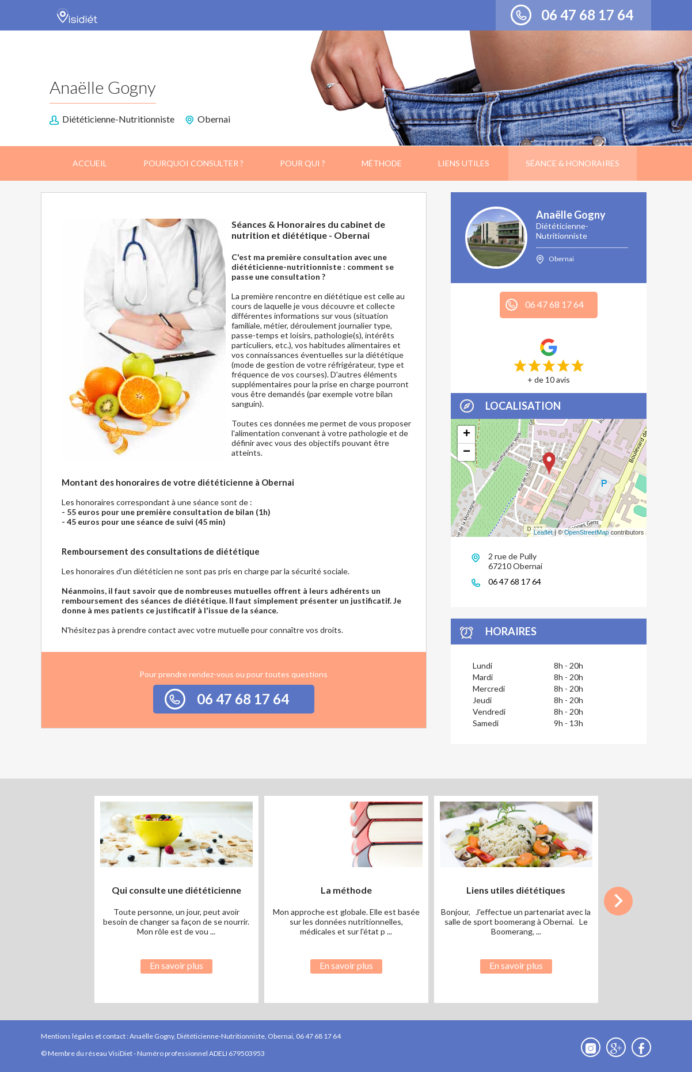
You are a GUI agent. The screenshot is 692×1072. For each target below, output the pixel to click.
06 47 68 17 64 (587, 14)
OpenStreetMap (586, 532)
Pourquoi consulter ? (193, 163)
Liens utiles (463, 163)
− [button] (466, 452)
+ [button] (466, 434)
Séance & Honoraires (572, 163)
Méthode (382, 163)
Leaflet (543, 532)
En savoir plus (176, 965)
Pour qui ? (302, 163)
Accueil (90, 163)
